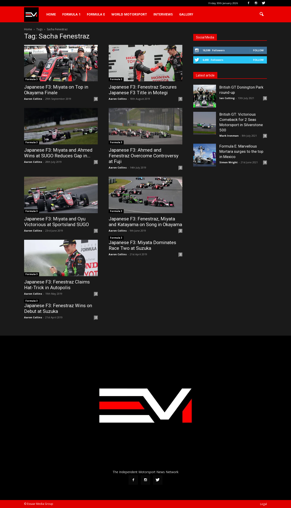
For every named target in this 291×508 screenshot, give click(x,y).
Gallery (186, 14)
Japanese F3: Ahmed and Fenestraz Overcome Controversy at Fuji (143, 155)
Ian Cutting (227, 98)
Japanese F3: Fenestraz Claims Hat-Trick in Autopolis (57, 284)
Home (51, 14)
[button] (261, 14)
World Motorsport (129, 14)
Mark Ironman (229, 135)
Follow (258, 50)
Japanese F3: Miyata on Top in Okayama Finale (56, 89)
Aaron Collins (33, 98)
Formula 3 (31, 79)
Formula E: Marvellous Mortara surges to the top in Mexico (241, 151)
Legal (263, 504)
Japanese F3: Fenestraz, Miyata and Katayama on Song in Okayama (145, 221)
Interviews (163, 14)
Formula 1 (71, 14)
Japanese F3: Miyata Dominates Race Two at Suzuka (142, 245)
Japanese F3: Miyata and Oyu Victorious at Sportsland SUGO (56, 221)
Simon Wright (228, 162)
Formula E (96, 14)
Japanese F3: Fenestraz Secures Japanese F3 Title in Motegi (143, 89)
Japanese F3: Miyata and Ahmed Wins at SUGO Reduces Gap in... (58, 152)
